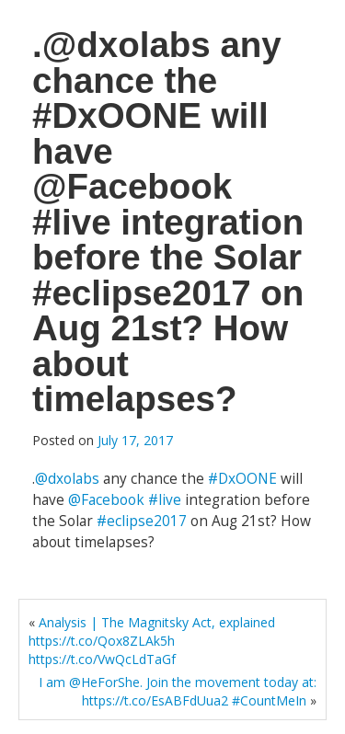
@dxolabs (67, 478)
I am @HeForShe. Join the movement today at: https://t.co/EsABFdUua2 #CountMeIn (177, 691)
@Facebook (106, 500)
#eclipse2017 (142, 521)
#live (164, 500)
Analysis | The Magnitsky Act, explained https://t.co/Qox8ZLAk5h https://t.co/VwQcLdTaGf (152, 641)
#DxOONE (242, 478)
